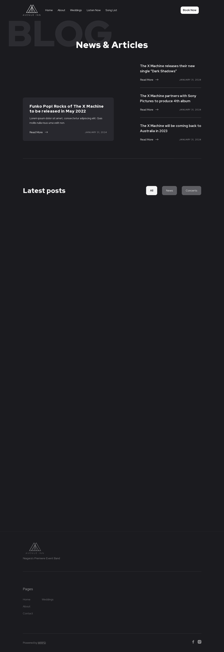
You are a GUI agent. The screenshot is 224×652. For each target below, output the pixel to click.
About (61, 10)
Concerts (190, 190)
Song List (111, 10)
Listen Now (94, 10)
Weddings (76, 10)
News (168, 190)
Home (49, 10)
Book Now (189, 10)
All (151, 190)
